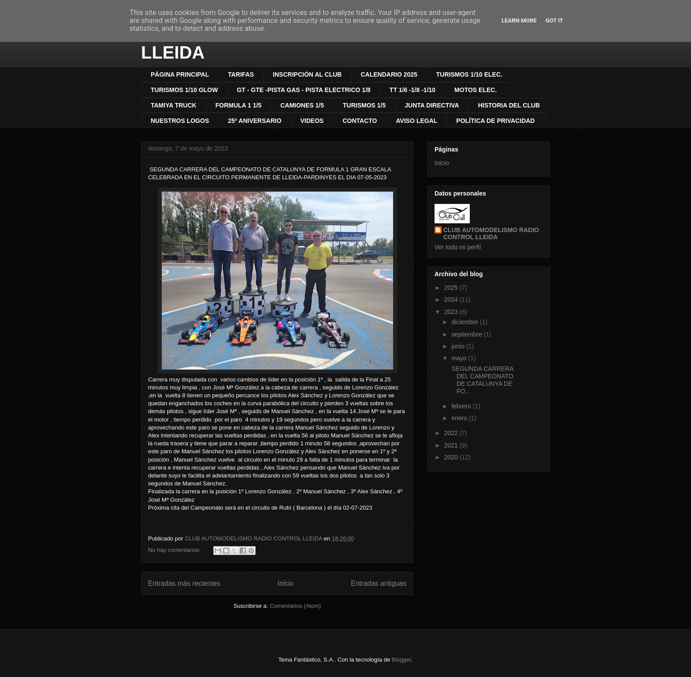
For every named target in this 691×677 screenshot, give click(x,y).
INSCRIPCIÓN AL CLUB (307, 74)
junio (458, 346)
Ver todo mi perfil (458, 247)
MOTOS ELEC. (475, 89)
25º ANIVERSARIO (254, 120)
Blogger (401, 659)
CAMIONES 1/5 (302, 105)
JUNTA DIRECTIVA (432, 105)
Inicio (285, 583)
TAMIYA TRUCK (174, 105)
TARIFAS (241, 74)
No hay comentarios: (175, 550)
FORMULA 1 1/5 (238, 105)
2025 (452, 287)
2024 (452, 299)
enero (460, 418)
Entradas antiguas (378, 583)
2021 (452, 445)
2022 (452, 433)
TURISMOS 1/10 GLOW (184, 89)
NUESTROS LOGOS (180, 120)
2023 (452, 311)
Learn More (519, 20)
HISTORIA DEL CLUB (509, 105)
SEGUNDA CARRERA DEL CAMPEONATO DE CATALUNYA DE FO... (481, 379)
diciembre (465, 322)
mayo (459, 358)
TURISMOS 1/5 (364, 105)
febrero (461, 406)
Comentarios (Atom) (295, 606)
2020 (452, 457)
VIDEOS (312, 120)
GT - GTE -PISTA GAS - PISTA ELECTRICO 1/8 (303, 89)
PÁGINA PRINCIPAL (180, 74)
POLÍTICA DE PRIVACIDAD (495, 120)
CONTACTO (359, 120)
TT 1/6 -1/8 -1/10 (412, 89)
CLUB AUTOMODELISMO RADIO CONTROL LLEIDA (491, 233)
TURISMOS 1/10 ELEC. (469, 74)
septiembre (467, 334)
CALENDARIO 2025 (388, 74)
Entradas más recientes (184, 583)
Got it (554, 20)
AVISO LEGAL (416, 120)
